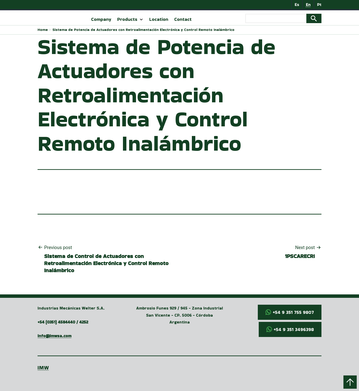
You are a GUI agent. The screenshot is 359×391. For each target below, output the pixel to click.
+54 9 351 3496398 (294, 329)
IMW (43, 367)
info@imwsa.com (54, 336)
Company (101, 19)
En (308, 4)
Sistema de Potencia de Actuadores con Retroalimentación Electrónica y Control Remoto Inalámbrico (143, 29)
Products (127, 19)
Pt (319, 4)
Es (297, 4)
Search (313, 18)
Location (158, 19)
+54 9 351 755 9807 (293, 312)
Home (43, 29)
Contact (183, 19)
